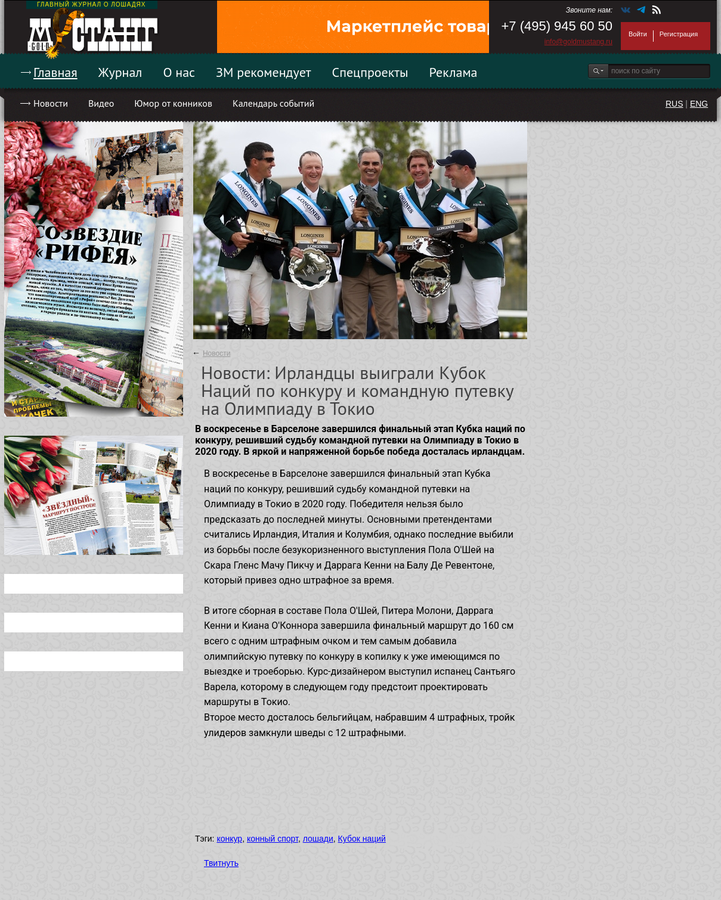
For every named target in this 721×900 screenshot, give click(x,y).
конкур (229, 838)
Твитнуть (221, 863)
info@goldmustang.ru (578, 42)
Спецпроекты (370, 72)
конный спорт (272, 838)
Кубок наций (362, 838)
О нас (179, 72)
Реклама (453, 72)
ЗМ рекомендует (263, 72)
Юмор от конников (173, 103)
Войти (638, 34)
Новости (50, 103)
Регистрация (679, 34)
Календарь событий (273, 103)
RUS (674, 103)
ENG (699, 103)
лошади (318, 838)
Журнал (120, 72)
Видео (101, 103)
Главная (55, 72)
